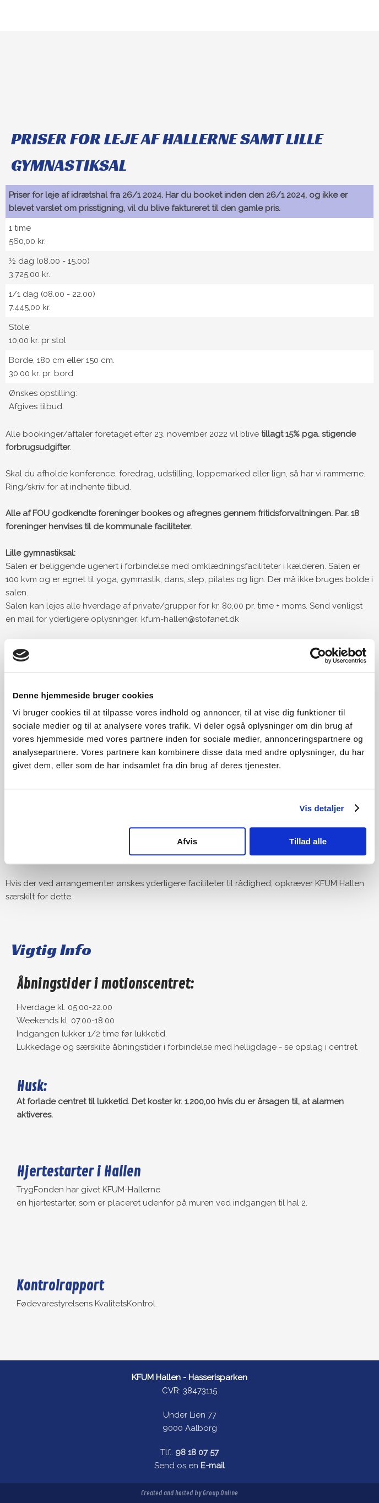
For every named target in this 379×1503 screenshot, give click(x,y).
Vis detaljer (322, 808)
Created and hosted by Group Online (189, 1493)
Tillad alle (308, 841)
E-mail (213, 1466)
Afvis (187, 841)
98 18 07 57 (197, 1452)
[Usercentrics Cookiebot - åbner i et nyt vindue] (318, 655)
